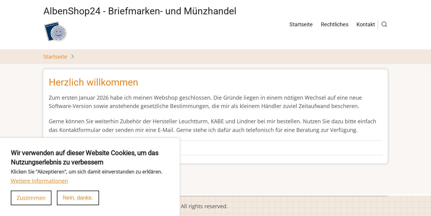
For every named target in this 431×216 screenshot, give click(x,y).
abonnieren (57, 183)
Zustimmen (31, 204)
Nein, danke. (78, 204)
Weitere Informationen (39, 187)
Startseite (301, 24)
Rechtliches (334, 24)
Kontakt (365, 24)
